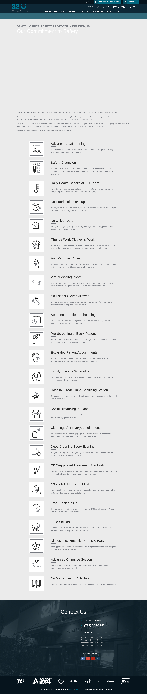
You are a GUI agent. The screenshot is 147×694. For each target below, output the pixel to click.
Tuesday (84, 640)
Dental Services (59, 11)
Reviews (109, 11)
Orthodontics (72, 11)
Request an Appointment (106, 2)
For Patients (84, 11)
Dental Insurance (98, 11)
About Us (48, 11)
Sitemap (71, 689)
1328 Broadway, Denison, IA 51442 (93, 620)
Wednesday (85, 643)
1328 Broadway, (98, 7)
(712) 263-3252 (123, 7)
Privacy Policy (79, 689)
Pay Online (130, 2)
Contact (118, 11)
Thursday (84, 645)
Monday (84, 637)
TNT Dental (108, 689)
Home (40, 11)
